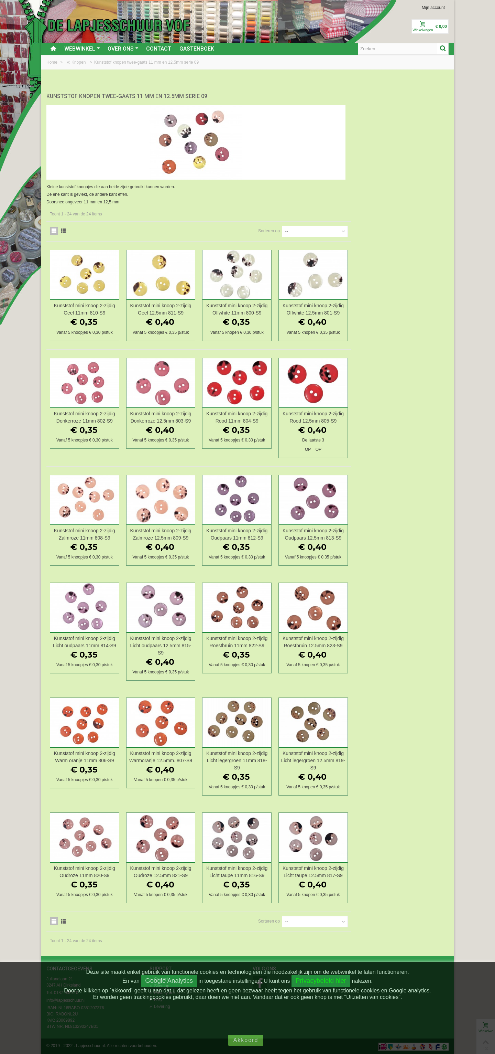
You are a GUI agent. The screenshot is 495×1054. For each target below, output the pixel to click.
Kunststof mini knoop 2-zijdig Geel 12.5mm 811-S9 (261, 308)
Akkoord (245, 1040)
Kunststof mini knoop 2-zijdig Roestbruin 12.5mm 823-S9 (411, 641)
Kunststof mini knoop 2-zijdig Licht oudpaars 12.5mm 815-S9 (261, 645)
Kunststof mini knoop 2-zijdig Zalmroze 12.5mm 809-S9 (261, 533)
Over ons (123, 48)
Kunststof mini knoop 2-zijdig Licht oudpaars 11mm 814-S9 (186, 641)
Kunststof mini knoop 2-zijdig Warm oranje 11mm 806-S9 (187, 756)
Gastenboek (196, 48)
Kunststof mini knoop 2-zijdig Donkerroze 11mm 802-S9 (187, 416)
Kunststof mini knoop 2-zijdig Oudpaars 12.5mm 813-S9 (411, 533)
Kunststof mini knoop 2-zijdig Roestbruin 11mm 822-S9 (336, 641)
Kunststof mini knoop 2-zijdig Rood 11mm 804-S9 (336, 416)
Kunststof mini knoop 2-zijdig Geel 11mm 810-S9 (187, 308)
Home (52, 62)
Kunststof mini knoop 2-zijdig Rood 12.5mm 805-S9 (411, 416)
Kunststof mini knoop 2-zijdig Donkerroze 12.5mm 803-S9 (261, 416)
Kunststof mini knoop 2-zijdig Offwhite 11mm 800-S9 (336, 308)
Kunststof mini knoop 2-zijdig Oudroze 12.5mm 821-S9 (261, 871)
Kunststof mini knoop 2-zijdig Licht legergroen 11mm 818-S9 (336, 760)
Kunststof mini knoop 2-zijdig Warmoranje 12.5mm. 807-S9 (261, 756)
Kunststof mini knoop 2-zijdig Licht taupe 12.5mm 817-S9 (411, 871)
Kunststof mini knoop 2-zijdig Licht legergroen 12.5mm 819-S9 (411, 760)
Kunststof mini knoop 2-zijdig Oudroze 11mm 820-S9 (187, 871)
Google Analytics (169, 980)
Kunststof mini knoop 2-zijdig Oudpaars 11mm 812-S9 (336, 533)
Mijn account (433, 7)
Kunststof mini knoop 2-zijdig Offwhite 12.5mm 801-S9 (411, 308)
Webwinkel (82, 48)
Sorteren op (366, 230)
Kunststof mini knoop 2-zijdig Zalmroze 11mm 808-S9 (187, 533)
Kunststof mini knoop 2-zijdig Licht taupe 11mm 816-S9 (336, 871)
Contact (158, 48)
